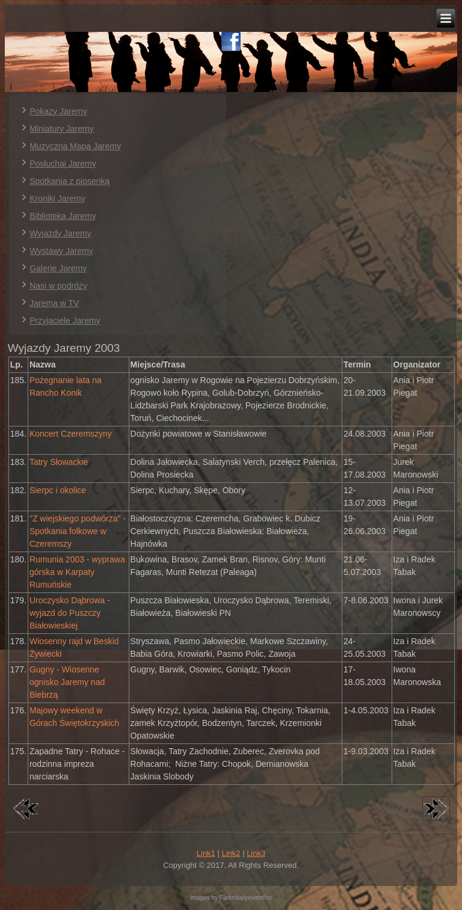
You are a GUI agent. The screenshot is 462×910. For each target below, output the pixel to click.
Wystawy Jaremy (61, 251)
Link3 (256, 853)
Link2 (230, 853)
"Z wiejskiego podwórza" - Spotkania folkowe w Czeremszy (77, 531)
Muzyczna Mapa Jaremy (75, 146)
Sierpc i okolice (57, 490)
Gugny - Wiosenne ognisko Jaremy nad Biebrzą (67, 682)
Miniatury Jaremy (61, 129)
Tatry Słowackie (58, 462)
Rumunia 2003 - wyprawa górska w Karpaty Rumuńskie (77, 572)
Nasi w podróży (58, 286)
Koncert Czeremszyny (70, 433)
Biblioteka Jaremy (62, 216)
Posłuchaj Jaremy (62, 163)
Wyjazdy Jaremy (60, 233)
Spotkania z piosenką (69, 181)
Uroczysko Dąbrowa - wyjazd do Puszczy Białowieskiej (69, 612)
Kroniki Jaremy (57, 198)
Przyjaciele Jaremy (64, 320)
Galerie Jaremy (58, 268)
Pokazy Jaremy (58, 111)
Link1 (206, 853)
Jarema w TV (54, 303)
